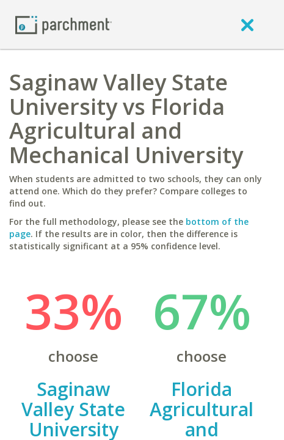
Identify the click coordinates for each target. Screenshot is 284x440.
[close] (247, 24)
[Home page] (63, 24)
